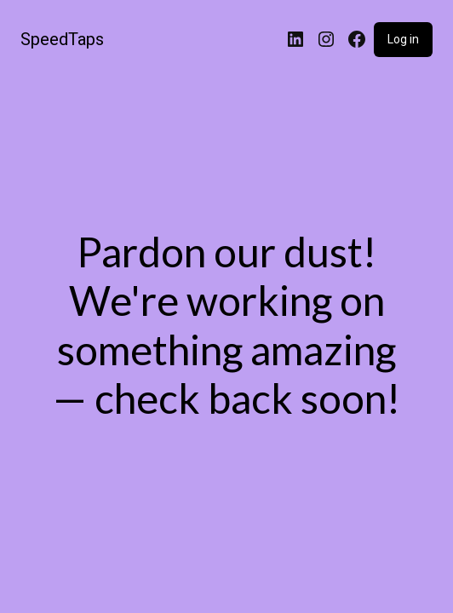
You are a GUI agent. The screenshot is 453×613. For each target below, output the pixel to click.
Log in (403, 39)
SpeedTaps (62, 39)
